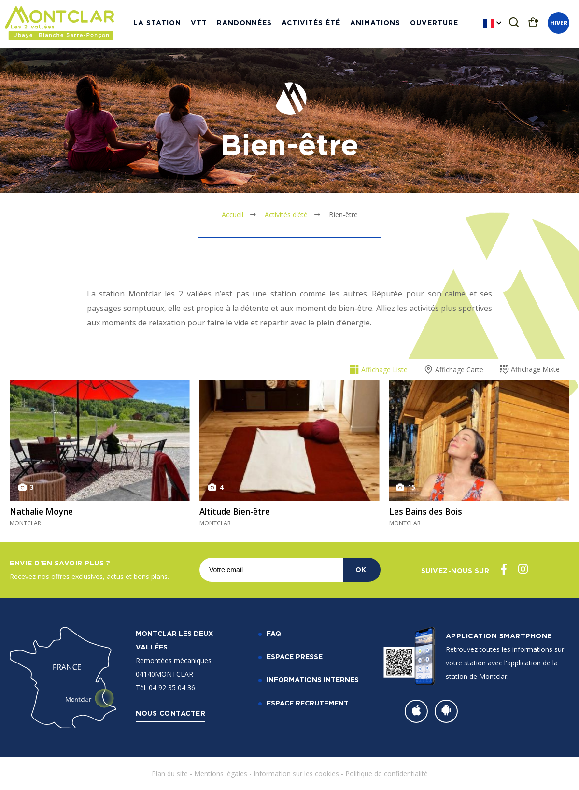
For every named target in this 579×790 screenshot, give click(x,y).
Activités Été (311, 24)
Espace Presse (295, 656)
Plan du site (170, 773)
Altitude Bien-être (237, 511)
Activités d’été (286, 214)
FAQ (274, 633)
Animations (375, 24)
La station (157, 24)
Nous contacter (170, 713)
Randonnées (244, 24)
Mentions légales (220, 773)
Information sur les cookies (296, 773)
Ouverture (434, 24)
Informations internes (313, 679)
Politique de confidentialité (386, 773)
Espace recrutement (308, 702)
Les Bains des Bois (428, 511)
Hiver (558, 24)
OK (360, 569)
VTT (199, 24)
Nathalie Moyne (44, 511)
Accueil (232, 214)
